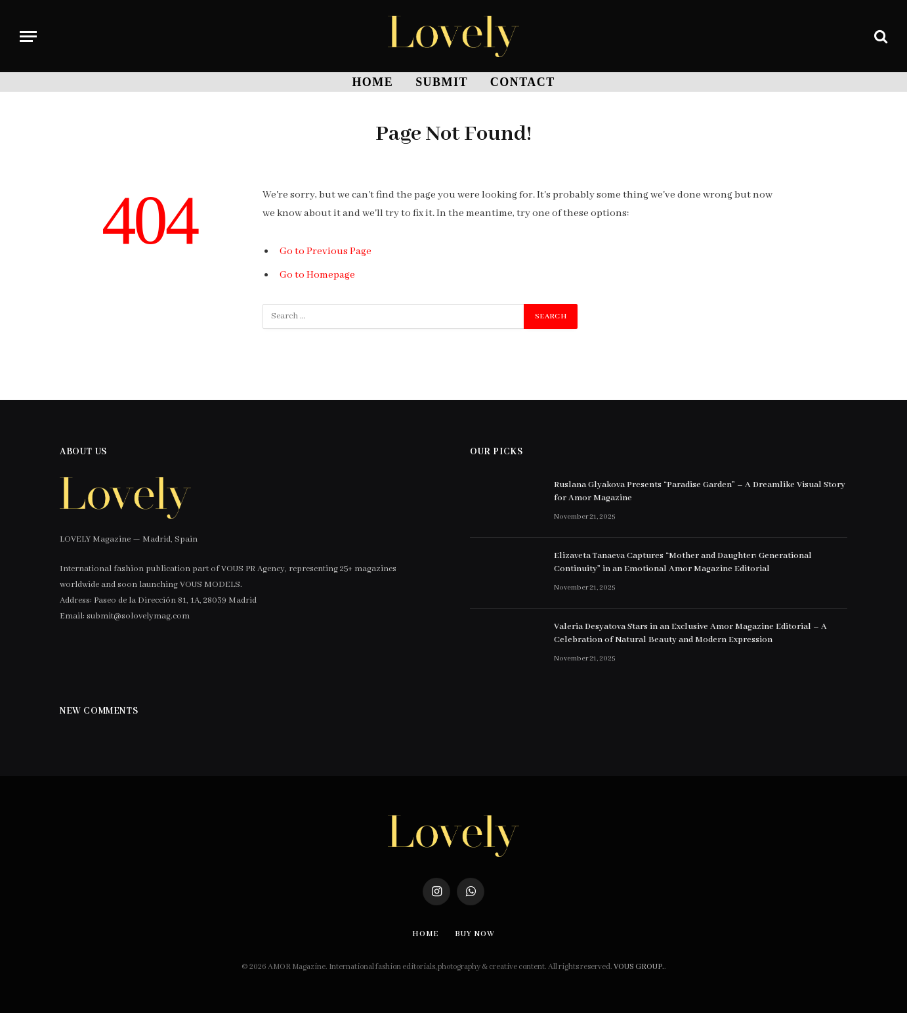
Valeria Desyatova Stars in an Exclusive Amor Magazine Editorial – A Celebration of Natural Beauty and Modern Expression (690, 633)
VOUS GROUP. (639, 967)
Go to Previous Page (325, 251)
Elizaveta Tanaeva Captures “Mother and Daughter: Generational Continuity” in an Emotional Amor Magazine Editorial (683, 562)
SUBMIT (441, 82)
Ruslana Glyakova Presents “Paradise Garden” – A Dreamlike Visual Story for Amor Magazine (699, 491)
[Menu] (28, 36)
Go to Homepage (317, 275)
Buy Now (474, 934)
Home (372, 82)
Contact (522, 82)
